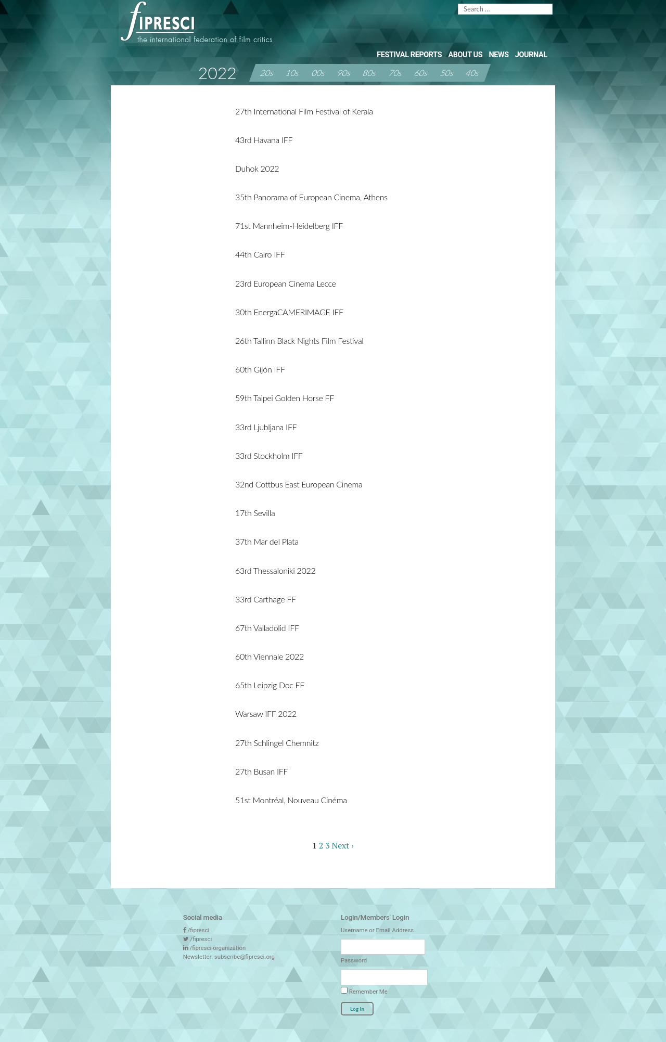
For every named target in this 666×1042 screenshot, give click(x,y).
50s (447, 73)
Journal (531, 54)
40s (473, 73)
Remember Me (364, 991)
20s (267, 73)
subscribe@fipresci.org (244, 956)
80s (370, 73)
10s (293, 73)
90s (344, 73)
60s (421, 73)
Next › (343, 845)
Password (354, 960)
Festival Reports (409, 54)
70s (396, 73)
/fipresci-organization (217, 947)
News (498, 54)
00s (318, 73)
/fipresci (198, 930)
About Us (465, 54)
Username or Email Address (377, 930)
